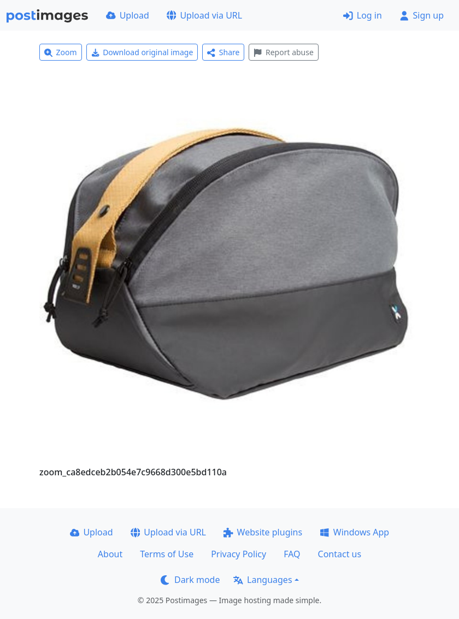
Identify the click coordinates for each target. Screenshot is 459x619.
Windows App (354, 532)
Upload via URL (204, 15)
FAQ (292, 554)
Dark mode (190, 580)
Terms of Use (166, 554)
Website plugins (262, 532)
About (110, 554)
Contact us (340, 554)
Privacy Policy (238, 554)
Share (223, 52)
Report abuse (283, 52)
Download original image (142, 52)
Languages (262, 580)
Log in (362, 15)
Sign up (421, 15)
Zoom (60, 52)
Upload (127, 15)
